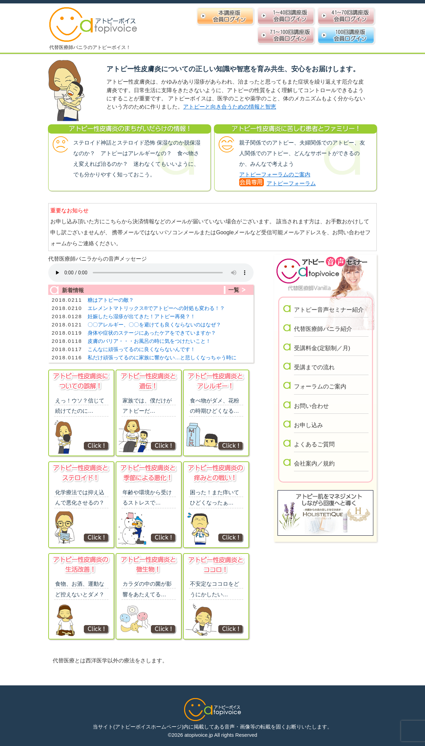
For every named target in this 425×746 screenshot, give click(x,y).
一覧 (233, 290)
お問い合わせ (311, 406)
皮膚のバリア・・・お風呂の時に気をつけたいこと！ (149, 341)
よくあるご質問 (314, 444)
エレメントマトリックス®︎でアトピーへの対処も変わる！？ (156, 308)
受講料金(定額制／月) (322, 348)
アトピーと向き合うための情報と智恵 (229, 107)
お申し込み (308, 425)
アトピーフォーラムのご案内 (274, 174)
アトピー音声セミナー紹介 (329, 310)
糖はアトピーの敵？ (111, 300)
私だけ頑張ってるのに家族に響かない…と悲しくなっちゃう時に (162, 357)
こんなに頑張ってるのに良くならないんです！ (141, 349)
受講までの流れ (314, 367)
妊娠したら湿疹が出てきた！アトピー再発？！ (141, 316)
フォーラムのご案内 (320, 386)
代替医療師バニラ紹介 (323, 329)
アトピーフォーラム (291, 183)
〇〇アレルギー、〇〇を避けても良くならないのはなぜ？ (154, 324)
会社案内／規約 (314, 463)
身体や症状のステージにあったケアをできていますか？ (152, 333)
